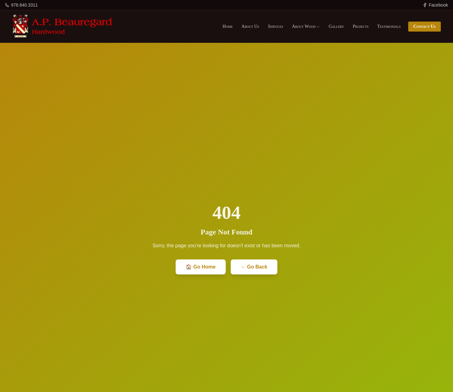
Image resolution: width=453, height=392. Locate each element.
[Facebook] (435, 5)
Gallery (336, 26)
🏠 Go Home (201, 266)
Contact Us (424, 26)
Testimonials (389, 26)
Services (275, 26)
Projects (360, 26)
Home (228, 26)
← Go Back (254, 266)
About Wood (306, 26)
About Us (250, 26)
